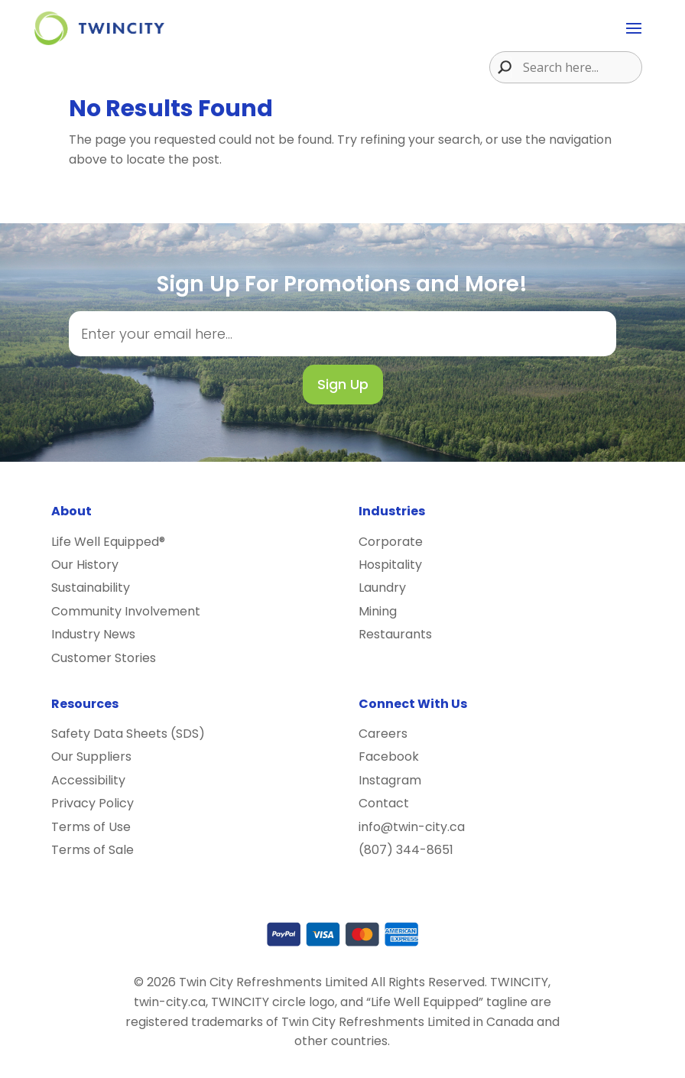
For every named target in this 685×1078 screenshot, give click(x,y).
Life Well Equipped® (108, 541)
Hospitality (390, 564)
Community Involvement (125, 611)
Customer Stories (103, 658)
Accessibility (88, 780)
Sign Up (342, 384)
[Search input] (580, 67)
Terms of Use (91, 827)
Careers (383, 733)
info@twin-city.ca (412, 827)
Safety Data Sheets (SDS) (128, 733)
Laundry (382, 587)
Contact (384, 803)
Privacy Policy (92, 803)
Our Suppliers (91, 756)
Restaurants (395, 634)
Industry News (93, 634)
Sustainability (90, 587)
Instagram (390, 780)
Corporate (391, 541)
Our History (84, 564)
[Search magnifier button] (500, 67)
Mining (378, 611)
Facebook (389, 756)
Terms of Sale (92, 850)
